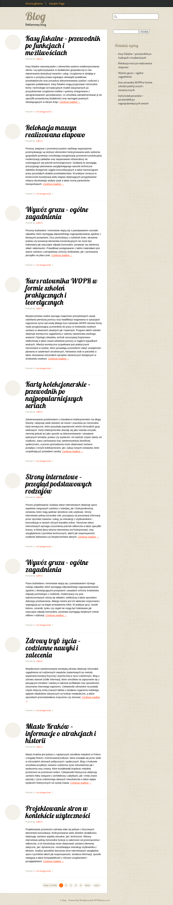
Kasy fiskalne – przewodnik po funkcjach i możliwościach (63, 45)
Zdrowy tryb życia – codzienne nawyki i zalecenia (53, 647)
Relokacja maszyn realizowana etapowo (55, 131)
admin (39, 59)
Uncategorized (43, 111)
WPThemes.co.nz (102, 900)
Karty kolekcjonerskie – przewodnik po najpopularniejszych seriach (58, 395)
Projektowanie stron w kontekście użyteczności (58, 812)
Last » (97, 885)
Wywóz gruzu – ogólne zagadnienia (57, 213)
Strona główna (34, 3)
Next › (88, 885)
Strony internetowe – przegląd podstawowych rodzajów (59, 483)
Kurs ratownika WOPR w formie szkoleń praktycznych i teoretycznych (61, 291)
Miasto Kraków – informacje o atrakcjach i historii (61, 733)
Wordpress (84, 900)
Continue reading (70, 102)
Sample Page (57, 3)
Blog (36, 16)
